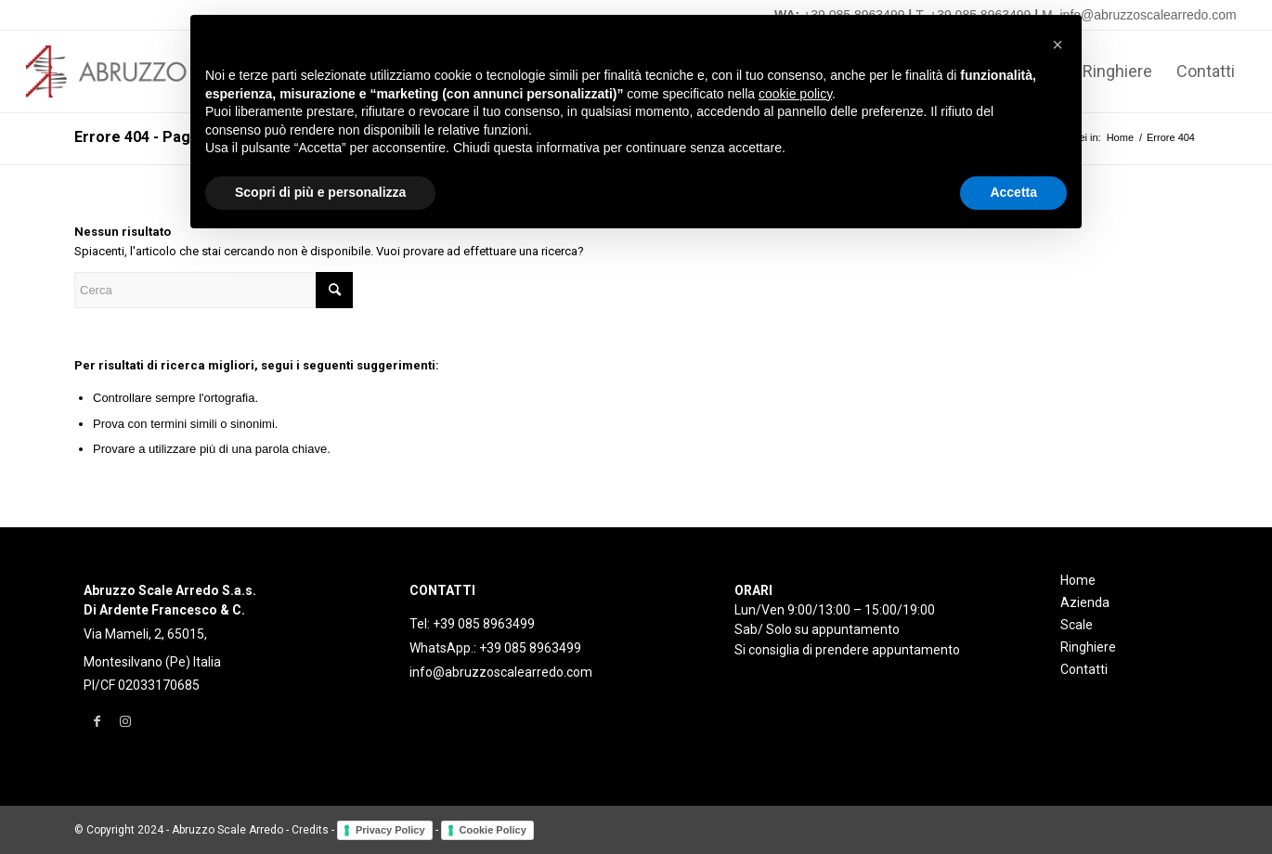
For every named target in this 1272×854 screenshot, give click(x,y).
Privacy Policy (390, 829)
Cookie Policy (493, 829)
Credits (310, 829)
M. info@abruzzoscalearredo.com (1139, 14)
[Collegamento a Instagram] (124, 721)
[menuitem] (1117, 71)
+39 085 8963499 (484, 623)
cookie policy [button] (795, 93)
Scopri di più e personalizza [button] (320, 192)
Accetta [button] (1013, 192)
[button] (1057, 44)
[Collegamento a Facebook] (97, 721)
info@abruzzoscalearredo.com (500, 672)
